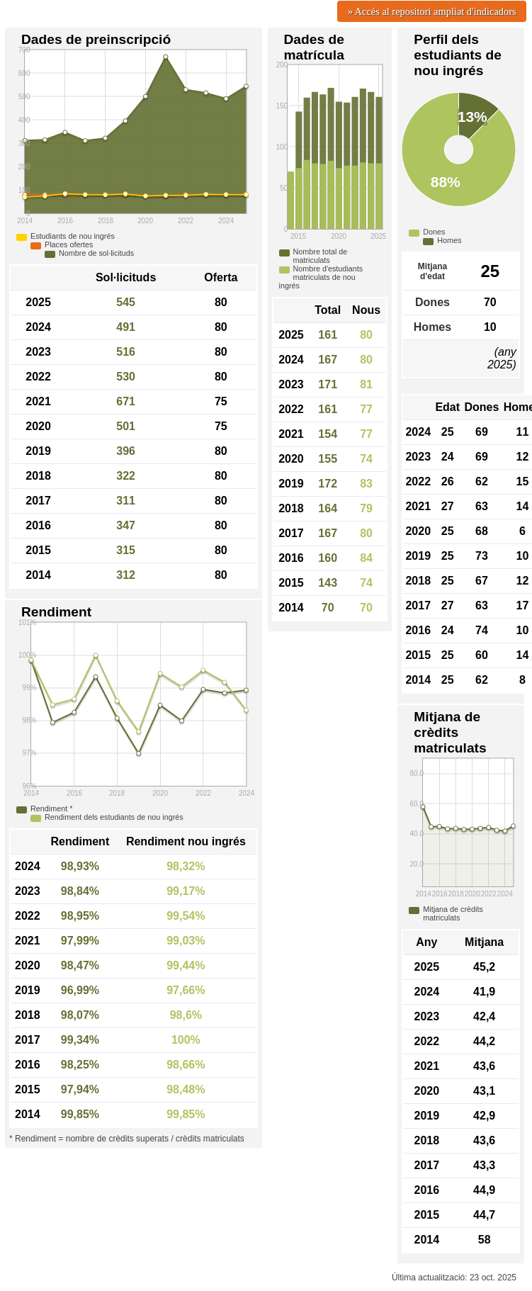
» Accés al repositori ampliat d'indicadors (432, 11)
